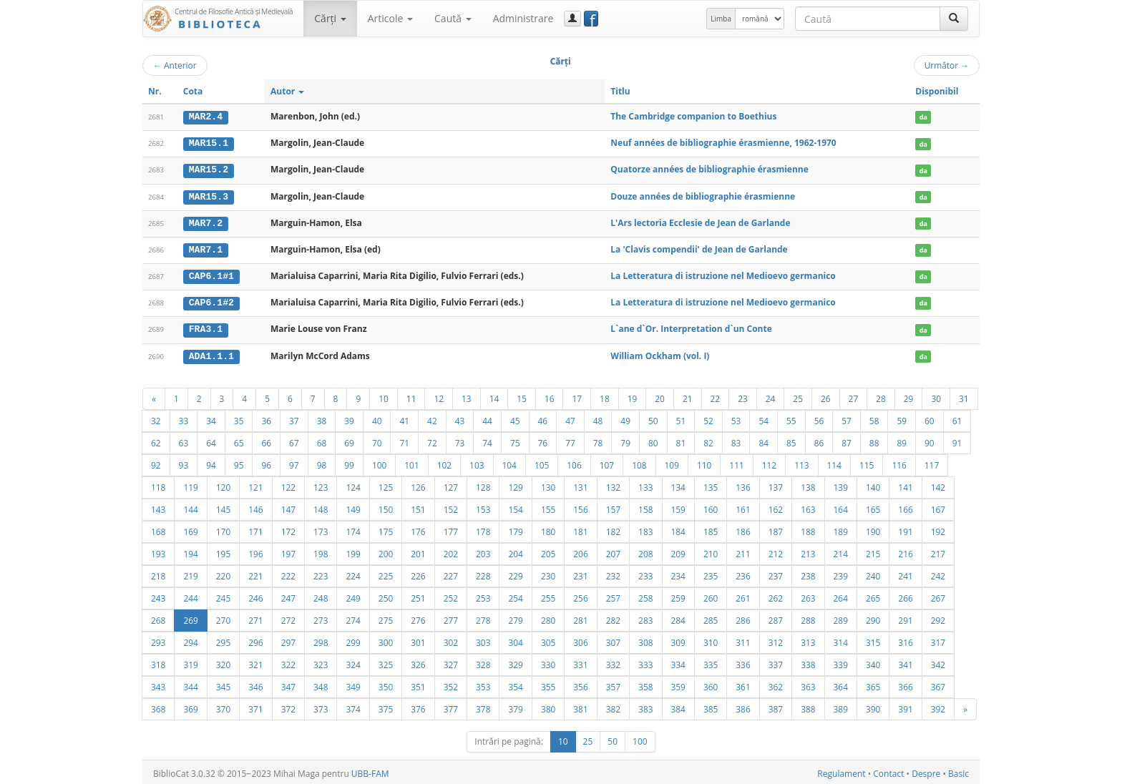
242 (938, 573)
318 (158, 661)
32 (156, 417)
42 (432, 417)
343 (158, 684)
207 (613, 551)
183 (645, 528)
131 (580, 484)
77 (570, 440)
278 (483, 617)
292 (938, 617)
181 (580, 528)
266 (905, 595)
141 (905, 484)
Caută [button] (453, 18)
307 (613, 639)
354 (515, 684)
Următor (947, 65)
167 (938, 506)
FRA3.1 (206, 326)
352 (451, 684)
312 (776, 639)
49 (625, 417)
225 (386, 573)
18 (605, 395)
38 (322, 417)
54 (763, 417)
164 (841, 506)
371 (255, 706)
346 (255, 684)
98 (322, 462)
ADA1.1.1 (211, 353)
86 (819, 440)
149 (353, 506)
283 (645, 617)
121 (255, 484)
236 (743, 573)
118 (158, 484)
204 (515, 551)
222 (288, 573)
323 (320, 661)
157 (613, 506)
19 (633, 395)
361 (743, 684)
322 (288, 661)
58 (874, 417)
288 (808, 617)
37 (294, 417)
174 (353, 528)
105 (542, 462)
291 (905, 617)
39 (349, 417)
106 (574, 462)
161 (743, 506)
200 (386, 551)
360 (710, 684)
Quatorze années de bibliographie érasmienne (709, 169)
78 (598, 440)
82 (708, 440)
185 (710, 528)
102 (444, 462)
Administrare (523, 18)
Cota (193, 91)
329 (515, 661)
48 (598, 417)
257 (613, 595)
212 (776, 551)
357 (613, 684)
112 (769, 462)
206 (580, 551)
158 (645, 506)
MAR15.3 (208, 195)
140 (873, 484)
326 (418, 661)
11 (411, 395)
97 (294, 462)
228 (483, 573)
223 (320, 573)
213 (808, 551)
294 (190, 639)
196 (255, 551)
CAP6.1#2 (211, 301)
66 (266, 440)
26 (826, 395)
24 (771, 395)
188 (808, 528)
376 (418, 706)
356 (580, 684)
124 (353, 484)
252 (451, 595)
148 (320, 506)
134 (678, 484)
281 (580, 617)
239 (841, 573)
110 (704, 462)
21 (688, 395)
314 (841, 639)
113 (801, 462)
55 (791, 417)
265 (873, 595)
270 (223, 617)
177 (451, 528)
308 (645, 639)
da (923, 117)
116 (899, 462)
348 (320, 684)
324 (353, 661)
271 (255, 617)
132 (613, 484)
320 (223, 661)
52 (708, 417)
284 (678, 617)
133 (645, 484)
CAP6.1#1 (211, 274)
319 (190, 661)
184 (678, 528)
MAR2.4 (206, 116)
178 (483, 528)
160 (710, 506)
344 (190, 684)
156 (580, 506)
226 (418, 573)
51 (681, 417)
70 (377, 440)
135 (710, 484)
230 (548, 573)
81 (681, 440)
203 (483, 551)
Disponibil (936, 91)
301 (418, 639)
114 (834, 462)
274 (353, 617)
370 (223, 706)
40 (377, 417)
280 (548, 617)
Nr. (155, 91)
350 (386, 684)
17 (577, 395)
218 (158, 573)
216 (905, 551)
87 (846, 440)
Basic (958, 771)
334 (678, 661)
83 (736, 440)
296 (255, 639)
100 (379, 462)
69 (349, 440)
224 (353, 573)
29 (909, 395)
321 (255, 661)
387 (776, 706)
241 (905, 573)
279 (515, 617)
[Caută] (954, 18)
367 (938, 684)
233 (645, 573)
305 (548, 639)
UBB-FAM (370, 771)
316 (905, 639)
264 (841, 595)
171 (255, 528)
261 (743, 595)
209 (678, 551)
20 (660, 395)
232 (613, 573)
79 (625, 440)
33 (184, 417)
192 (938, 528)
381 (580, 706)
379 (515, 706)
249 (353, 595)
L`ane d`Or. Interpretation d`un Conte (691, 326)
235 (710, 573)
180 (548, 528)
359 (678, 684)
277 (451, 617)
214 (841, 551)
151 (418, 506)
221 (255, 573)
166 (905, 506)
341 (905, 661)
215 (873, 551)
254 (515, 595)
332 (613, 661)
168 (158, 528)
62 (156, 440)
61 (957, 417)
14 (494, 395)
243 (158, 595)
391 (905, 706)
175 (386, 528)
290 (873, 617)
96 (266, 462)
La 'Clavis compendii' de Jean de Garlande (698, 248)
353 (483, 684)
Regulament (841, 771)
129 (515, 484)
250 (386, 595)
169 (190, 528)
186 (743, 528)
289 (841, 617)
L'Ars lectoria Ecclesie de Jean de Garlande (700, 221)
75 (515, 440)
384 (678, 706)
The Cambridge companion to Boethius (693, 116)
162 (776, 506)
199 (353, 551)
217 (938, 551)
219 (190, 573)
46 (543, 417)
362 (776, 684)
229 (515, 573)
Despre (926, 771)
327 (451, 661)
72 (432, 440)
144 (190, 506)
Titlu (620, 91)
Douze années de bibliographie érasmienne (702, 195)
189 (841, 528)
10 (384, 395)
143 (158, 506)
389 (841, 706)
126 (418, 484)
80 (653, 440)
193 (158, 551)
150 (386, 506)
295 (223, 639)
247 (288, 595)
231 (580, 573)
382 (613, 706)
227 (451, 573)
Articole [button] (390, 18)
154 (515, 506)
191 (905, 528)
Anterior (175, 65)
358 (645, 684)
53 (736, 417)
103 (476, 462)
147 (288, 506)
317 (938, 639)
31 (964, 395)
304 (515, 639)
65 (239, 440)
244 (190, 595)
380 (548, 706)
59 (902, 417)
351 (418, 684)
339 (841, 661)
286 (743, 617)
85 (791, 440)
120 (223, 484)
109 (672, 462)
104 (509, 462)
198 (320, 551)
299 (353, 639)
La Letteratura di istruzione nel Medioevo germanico (723, 274)
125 (386, 484)
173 (320, 528)
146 (255, 506)
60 (930, 417)
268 (158, 617)
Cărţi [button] (330, 18)
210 (710, 551)
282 (613, 617)
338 (808, 661)
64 (211, 440)
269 (190, 617)
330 (548, 661)
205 (548, 551)
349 (353, 684)
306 (580, 639)
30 (936, 395)
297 (288, 639)
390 (873, 706)
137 (776, 484)
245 (223, 595)
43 (460, 417)
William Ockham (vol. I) (659, 353)
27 (854, 395)
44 (487, 417)
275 (386, 617)
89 (902, 440)
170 (223, 528)
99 (349, 462)
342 (938, 661)
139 (841, 484)
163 (808, 506)
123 (320, 484)
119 (190, 484)
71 (404, 440)
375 (386, 706)
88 (874, 440)
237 (776, 573)
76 (543, 440)
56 (819, 417)
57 (846, 417)
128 (483, 484)
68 (322, 440)
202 (451, 551)
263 (808, 595)
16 (550, 395)
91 (957, 440)
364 (841, 684)
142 (938, 484)
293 (158, 639)
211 (743, 551)
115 (866, 462)
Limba (721, 19)
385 (710, 706)
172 (288, 528)
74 (487, 440)
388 (808, 706)
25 (798, 395)
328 (483, 661)
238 (808, 573)
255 (548, 595)
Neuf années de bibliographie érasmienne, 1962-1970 (723, 143)
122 (288, 484)
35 (239, 417)
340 (873, 661)
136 (743, 484)
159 (678, 506)
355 (548, 684)
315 (873, 639)
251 (418, 595)
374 (353, 706)
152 (451, 506)
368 (158, 706)
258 (645, 595)
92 (156, 462)
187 (776, 528)
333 (645, 661)
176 (418, 528)
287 (776, 617)
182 (613, 528)
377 (451, 706)
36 (266, 417)
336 (743, 661)
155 (548, 506)
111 (736, 462)
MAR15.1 (208, 143)
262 (776, 595)
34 (211, 417)
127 (451, 484)
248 (320, 595)
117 (932, 462)
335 (710, 661)
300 (386, 639)
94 (211, 462)
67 (294, 440)
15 (522, 395)
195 (223, 551)
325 (386, 661)
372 (288, 706)
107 (607, 462)
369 (190, 706)
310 (710, 639)
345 (223, 684)
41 (404, 417)
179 (515, 528)
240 (873, 573)
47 (570, 417)
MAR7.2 (206, 221)
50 (653, 417)
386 (743, 706)
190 (873, 528)
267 (938, 595)
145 (223, 506)
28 (881, 395)
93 (184, 462)
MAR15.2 (208, 169)
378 (483, 706)
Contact (888, 771)
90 (930, 440)
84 (763, 440)
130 (548, 484)
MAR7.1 (206, 248)
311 (743, 639)
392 (938, 706)
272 (288, 617)
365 (873, 684)
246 (255, 595)
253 (483, 595)
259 (678, 595)
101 (411, 462)
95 (239, 462)
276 (418, 617)
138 (808, 484)
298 (320, 639)
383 (645, 706)
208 (645, 551)
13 (467, 395)
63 (184, 440)
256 (580, 595)
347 (288, 684)
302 (451, 639)
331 (580, 661)
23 (743, 395)
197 (288, 551)
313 (808, 639)
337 (776, 661)
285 (710, 617)
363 (808, 684)
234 (678, 573)
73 (460, 440)
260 (710, 595)
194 (190, 551)
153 (483, 506)
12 (439, 395)
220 (223, 573)
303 (483, 639)
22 (716, 395)
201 (418, 551)
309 (678, 639)
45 (515, 417)
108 (639, 462)
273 (320, 617)
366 (905, 684)
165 (873, 506)
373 (320, 706)
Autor (287, 91)
